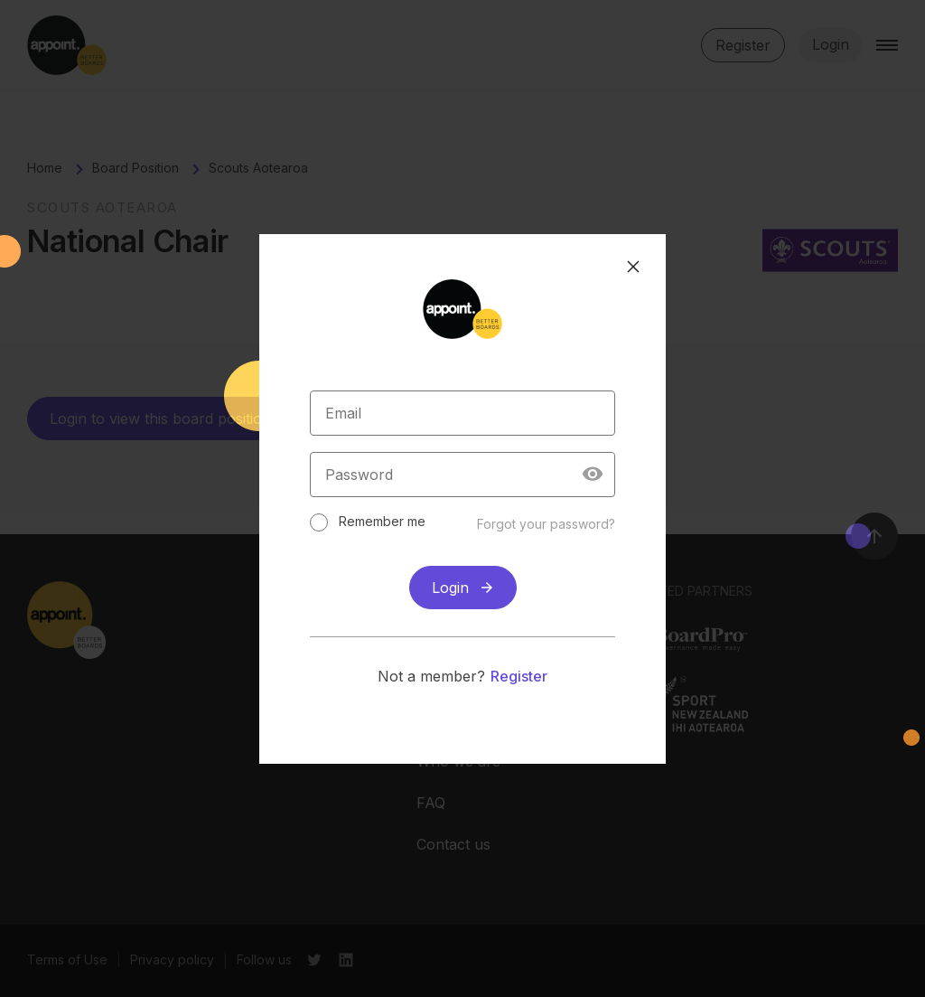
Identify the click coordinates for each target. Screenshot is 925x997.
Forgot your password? (546, 523)
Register (519, 676)
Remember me (382, 521)
